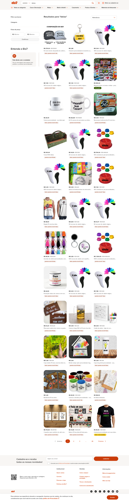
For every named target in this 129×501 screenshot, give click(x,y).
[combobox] (26, 3)
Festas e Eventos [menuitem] (91, 7)
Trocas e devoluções (86, 482)
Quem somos (60, 472)
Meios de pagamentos (108, 473)
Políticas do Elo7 (62, 484)
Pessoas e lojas (61, 480)
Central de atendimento (87, 485)
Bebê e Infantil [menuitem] (62, 7)
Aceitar (112, 497)
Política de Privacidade (64, 463)
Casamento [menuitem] (76, 7)
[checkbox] (48, 463)
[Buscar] (62, 3)
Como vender (106, 476)
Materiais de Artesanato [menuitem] (110, 7)
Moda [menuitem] (50, 7)
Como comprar (84, 472)
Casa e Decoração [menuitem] (36, 7)
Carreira (59, 476)
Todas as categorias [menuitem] (20, 7)
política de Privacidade (51, 498)
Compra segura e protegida (85, 477)
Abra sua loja (106, 480)
